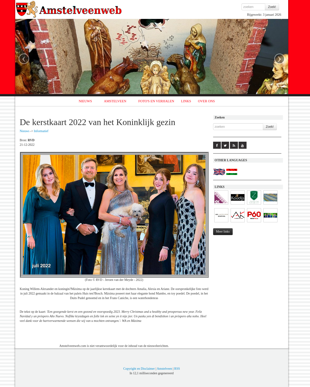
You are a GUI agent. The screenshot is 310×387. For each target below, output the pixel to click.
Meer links (223, 231)
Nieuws (25, 131)
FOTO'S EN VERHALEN (156, 101)
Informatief (41, 131)
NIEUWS (85, 101)
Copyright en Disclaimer (139, 368)
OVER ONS (206, 101)
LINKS (186, 101)
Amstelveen (164, 368)
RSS (177, 368)
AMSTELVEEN (115, 101)
